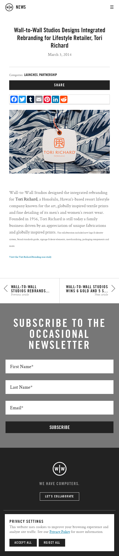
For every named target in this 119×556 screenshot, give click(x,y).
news (21, 7)
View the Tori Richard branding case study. (30, 256)
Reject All (52, 542)
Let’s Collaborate (59, 496)
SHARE (59, 85)
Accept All (23, 542)
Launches (31, 75)
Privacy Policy (59, 531)
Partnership (48, 75)
